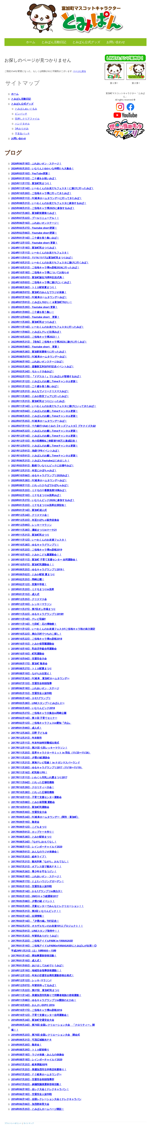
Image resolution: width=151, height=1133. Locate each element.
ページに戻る (79, 71)
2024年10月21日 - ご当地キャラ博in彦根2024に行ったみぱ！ (45, 267)
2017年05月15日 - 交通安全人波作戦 (31, 886)
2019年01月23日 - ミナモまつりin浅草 (32, 589)
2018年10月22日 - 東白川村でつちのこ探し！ (36, 633)
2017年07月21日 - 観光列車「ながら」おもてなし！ (40, 861)
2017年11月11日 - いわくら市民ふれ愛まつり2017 (39, 777)
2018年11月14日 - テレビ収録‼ (28, 619)
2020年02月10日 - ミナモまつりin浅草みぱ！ (36, 495)
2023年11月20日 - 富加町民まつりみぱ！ (34, 322)
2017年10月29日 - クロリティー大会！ (32, 787)
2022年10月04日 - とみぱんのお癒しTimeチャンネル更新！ (44, 411)
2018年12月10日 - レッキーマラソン (31, 604)
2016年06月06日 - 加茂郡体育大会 (30, 1104)
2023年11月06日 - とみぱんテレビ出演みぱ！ (36, 332)
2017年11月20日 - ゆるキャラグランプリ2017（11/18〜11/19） (47, 767)
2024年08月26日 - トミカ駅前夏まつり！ (34, 287)
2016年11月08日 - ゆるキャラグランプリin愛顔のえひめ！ (43, 1000)
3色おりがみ (22, 128)
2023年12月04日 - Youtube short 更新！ (35, 317)
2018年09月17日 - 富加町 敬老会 (29, 663)
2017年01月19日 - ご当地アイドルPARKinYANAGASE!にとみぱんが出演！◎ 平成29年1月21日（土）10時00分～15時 (54, 948)
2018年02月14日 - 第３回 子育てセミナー (34, 718)
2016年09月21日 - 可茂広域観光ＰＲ (31, 1039)
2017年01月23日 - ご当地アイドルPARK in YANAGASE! (42, 940)
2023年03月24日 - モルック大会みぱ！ (32, 371)
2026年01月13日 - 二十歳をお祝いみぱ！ (34, 178)
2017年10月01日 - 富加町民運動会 (30, 807)
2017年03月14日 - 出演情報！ (27, 916)
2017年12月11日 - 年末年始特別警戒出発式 (35, 742)
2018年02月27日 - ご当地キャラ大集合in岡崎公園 (38, 713)
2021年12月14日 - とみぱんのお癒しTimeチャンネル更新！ (44, 435)
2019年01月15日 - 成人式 (25, 594)
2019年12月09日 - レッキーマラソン (31, 525)
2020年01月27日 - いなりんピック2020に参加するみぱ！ (43, 500)
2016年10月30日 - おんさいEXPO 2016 (32, 1005)
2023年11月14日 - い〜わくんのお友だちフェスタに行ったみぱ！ (47, 327)
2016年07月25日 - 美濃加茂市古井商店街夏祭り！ (39, 1069)
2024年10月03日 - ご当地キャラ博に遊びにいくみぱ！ (41, 282)
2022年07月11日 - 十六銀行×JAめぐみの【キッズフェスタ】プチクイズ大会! (53, 426)
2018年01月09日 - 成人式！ (26, 728)
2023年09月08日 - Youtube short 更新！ (35, 346)
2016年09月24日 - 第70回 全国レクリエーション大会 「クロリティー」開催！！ (53, 1027)
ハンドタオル (22, 123)
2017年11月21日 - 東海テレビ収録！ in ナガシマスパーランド (45, 762)
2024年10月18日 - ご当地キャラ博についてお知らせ (40, 272)
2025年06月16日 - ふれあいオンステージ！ (35, 223)
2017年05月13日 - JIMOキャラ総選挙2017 (34, 896)
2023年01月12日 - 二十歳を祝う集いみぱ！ (35, 386)
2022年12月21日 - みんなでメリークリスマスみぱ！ (40, 391)
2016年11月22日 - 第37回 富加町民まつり (35, 990)
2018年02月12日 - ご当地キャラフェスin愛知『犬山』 (41, 723)
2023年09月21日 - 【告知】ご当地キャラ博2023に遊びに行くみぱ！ (49, 341)
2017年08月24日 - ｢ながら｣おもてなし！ (34, 841)
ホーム (30, 42)
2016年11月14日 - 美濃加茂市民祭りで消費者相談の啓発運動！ (46, 995)
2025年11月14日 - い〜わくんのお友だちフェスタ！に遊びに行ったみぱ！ (52, 188)
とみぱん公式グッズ (86, 42)
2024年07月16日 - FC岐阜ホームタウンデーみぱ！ (39, 297)
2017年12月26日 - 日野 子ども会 (29, 733)
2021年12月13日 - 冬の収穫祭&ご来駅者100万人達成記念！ (44, 440)
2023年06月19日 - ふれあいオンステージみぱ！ (37, 361)
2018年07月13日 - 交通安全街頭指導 (31, 683)
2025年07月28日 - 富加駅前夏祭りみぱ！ (34, 213)
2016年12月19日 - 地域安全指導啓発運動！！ (36, 970)
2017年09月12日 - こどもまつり (29, 827)
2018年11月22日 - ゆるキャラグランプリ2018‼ (37, 614)
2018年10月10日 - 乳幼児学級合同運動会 (34, 648)
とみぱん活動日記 (53, 42)
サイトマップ (29, 1123)
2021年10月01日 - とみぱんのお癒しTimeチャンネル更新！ (44, 455)
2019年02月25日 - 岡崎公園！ (27, 579)
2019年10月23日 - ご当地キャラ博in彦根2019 (36, 549)
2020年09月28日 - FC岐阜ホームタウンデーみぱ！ (39, 480)
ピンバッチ (21, 113)
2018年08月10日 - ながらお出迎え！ (31, 673)
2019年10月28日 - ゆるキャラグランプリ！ (35, 544)
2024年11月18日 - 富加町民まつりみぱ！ (34, 247)
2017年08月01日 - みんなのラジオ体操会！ (35, 851)
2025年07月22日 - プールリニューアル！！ (35, 218)
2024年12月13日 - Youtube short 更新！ (34, 242)
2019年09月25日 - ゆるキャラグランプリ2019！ (38, 569)
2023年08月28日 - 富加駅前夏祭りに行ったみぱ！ (39, 351)
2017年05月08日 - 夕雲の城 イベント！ (33, 901)
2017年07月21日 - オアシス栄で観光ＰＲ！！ (36, 866)
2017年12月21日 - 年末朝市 (26, 737)
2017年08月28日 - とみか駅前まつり (31, 836)
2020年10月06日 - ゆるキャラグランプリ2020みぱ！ (40, 475)
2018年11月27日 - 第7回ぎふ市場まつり (33, 609)
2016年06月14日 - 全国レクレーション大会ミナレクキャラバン (46, 1099)
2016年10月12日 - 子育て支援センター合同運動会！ (40, 1015)
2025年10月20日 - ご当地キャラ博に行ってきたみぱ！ (41, 193)
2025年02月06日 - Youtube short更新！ (34, 233)
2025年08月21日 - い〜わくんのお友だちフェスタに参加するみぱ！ (48, 203)
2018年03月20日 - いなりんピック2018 (33, 708)
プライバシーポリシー (13, 1123)
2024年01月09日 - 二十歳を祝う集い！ (32, 312)
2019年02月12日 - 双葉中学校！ (29, 584)
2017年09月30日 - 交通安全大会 (29, 812)
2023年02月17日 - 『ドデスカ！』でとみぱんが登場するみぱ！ (46, 376)
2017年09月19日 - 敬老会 (25, 822)
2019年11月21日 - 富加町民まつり (30, 534)
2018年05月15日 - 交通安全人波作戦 (31, 693)
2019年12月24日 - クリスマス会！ (30, 515)
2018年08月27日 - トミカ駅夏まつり (31, 668)
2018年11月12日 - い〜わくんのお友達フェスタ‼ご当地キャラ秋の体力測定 (53, 629)
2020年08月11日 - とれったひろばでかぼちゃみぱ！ (40, 485)
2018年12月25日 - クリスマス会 (29, 599)
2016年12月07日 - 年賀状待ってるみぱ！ (34, 985)
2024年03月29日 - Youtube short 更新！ (34, 307)
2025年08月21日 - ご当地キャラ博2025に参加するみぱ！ (43, 208)
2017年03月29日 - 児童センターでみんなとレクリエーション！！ (47, 906)
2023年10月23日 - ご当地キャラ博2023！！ (35, 336)
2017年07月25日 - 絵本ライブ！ (29, 856)
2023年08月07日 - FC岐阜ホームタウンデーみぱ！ (39, 356)
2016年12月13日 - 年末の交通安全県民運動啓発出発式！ (42, 975)
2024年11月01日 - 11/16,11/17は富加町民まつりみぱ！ (42, 257)
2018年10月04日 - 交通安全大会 (29, 658)
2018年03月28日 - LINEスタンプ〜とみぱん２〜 (38, 703)
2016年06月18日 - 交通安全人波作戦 (31, 1094)
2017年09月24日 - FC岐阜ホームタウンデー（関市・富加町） (45, 817)
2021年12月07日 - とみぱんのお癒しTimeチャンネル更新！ (44, 445)
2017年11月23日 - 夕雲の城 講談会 (30, 757)
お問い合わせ (115, 42)
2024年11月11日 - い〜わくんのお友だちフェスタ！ (40, 252)
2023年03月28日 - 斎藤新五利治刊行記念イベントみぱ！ (42, 366)
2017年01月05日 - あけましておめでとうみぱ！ (37, 965)
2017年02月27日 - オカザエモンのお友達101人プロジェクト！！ (47, 926)
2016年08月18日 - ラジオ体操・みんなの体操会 (37, 1054)
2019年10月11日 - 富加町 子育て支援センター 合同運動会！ (44, 559)
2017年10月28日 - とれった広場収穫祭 (32, 792)
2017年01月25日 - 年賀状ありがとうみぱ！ (35, 935)
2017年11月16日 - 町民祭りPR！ (29, 772)
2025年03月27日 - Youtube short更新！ (34, 228)
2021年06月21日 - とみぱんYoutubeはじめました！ (40, 460)
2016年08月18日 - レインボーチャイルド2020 (36, 1059)
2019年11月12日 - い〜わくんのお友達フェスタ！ (39, 539)
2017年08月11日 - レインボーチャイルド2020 (36, 846)
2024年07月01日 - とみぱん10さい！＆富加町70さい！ (41, 302)
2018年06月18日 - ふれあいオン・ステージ (35, 688)
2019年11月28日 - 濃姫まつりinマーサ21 (34, 530)
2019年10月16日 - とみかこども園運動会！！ (36, 554)
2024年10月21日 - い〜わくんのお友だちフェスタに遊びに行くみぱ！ (50, 262)
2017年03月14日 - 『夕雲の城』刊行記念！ (35, 921)
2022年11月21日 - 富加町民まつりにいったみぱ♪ (38, 401)
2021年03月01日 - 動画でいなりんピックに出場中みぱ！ (42, 465)
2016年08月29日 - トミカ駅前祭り (30, 1049)
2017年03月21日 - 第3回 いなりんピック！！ (36, 911)
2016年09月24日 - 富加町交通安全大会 (32, 1020)
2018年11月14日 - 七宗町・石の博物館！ (34, 624)
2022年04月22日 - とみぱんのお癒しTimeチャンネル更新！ (44, 431)
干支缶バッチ (22, 133)
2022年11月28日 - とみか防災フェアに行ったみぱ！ (40, 396)
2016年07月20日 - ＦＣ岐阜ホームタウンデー (36, 1074)
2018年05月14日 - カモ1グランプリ (31, 698)
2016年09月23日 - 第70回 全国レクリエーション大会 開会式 (45, 1034)
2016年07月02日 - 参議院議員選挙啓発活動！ (36, 1084)
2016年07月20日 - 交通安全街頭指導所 (32, 1079)
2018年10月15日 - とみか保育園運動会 (32, 643)
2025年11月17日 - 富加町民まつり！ (31, 183)
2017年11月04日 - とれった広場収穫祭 (32, 782)
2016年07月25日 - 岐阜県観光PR (29, 1064)
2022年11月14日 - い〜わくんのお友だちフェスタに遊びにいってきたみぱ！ (53, 406)
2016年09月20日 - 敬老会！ (26, 1044)
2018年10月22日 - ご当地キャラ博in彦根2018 (36, 638)
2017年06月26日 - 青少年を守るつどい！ (34, 871)
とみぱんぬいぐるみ (26, 108)
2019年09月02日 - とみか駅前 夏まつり (33, 574)
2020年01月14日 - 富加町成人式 (29, 510)
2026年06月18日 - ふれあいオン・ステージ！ (36, 163)
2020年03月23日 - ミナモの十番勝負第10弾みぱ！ (39, 490)
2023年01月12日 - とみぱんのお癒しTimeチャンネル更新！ (44, 381)
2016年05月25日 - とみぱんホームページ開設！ (37, 1109)
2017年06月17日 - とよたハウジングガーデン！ (37, 881)
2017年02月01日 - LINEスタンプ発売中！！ (35, 931)
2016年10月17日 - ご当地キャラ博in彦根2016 (36, 1010)
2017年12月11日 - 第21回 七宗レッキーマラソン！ (39, 747)
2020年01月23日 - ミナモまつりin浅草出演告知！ (38, 505)
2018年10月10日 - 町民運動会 (27, 653)
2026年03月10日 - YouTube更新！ (30, 173)
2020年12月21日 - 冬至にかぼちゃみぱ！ (34, 470)
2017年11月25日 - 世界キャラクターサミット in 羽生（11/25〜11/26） (51, 752)
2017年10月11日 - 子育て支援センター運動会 (36, 797)
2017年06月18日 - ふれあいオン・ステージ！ (36, 876)
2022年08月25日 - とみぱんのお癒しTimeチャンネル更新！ (44, 416)
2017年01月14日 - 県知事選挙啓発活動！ (34, 955)
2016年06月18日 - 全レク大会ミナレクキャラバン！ (40, 1089)
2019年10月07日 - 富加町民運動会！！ (32, 564)
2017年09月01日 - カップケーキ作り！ (32, 832)
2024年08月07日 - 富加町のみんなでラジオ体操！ (39, 292)
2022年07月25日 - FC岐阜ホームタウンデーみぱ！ (39, 421)
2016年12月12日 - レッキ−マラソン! (31, 980)
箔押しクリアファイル (27, 118)
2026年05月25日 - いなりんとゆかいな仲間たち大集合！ (42, 168)
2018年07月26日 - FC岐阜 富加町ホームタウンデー (40, 678)
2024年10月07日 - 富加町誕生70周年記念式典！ (37, 277)
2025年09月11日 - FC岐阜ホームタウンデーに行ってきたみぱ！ (46, 198)
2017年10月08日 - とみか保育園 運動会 (33, 802)
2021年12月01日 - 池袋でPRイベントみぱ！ (35, 450)
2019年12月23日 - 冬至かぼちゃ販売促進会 (35, 520)
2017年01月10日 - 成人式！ (26, 960)
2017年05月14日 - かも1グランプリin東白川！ (37, 891)
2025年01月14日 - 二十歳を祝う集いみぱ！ (35, 237)
